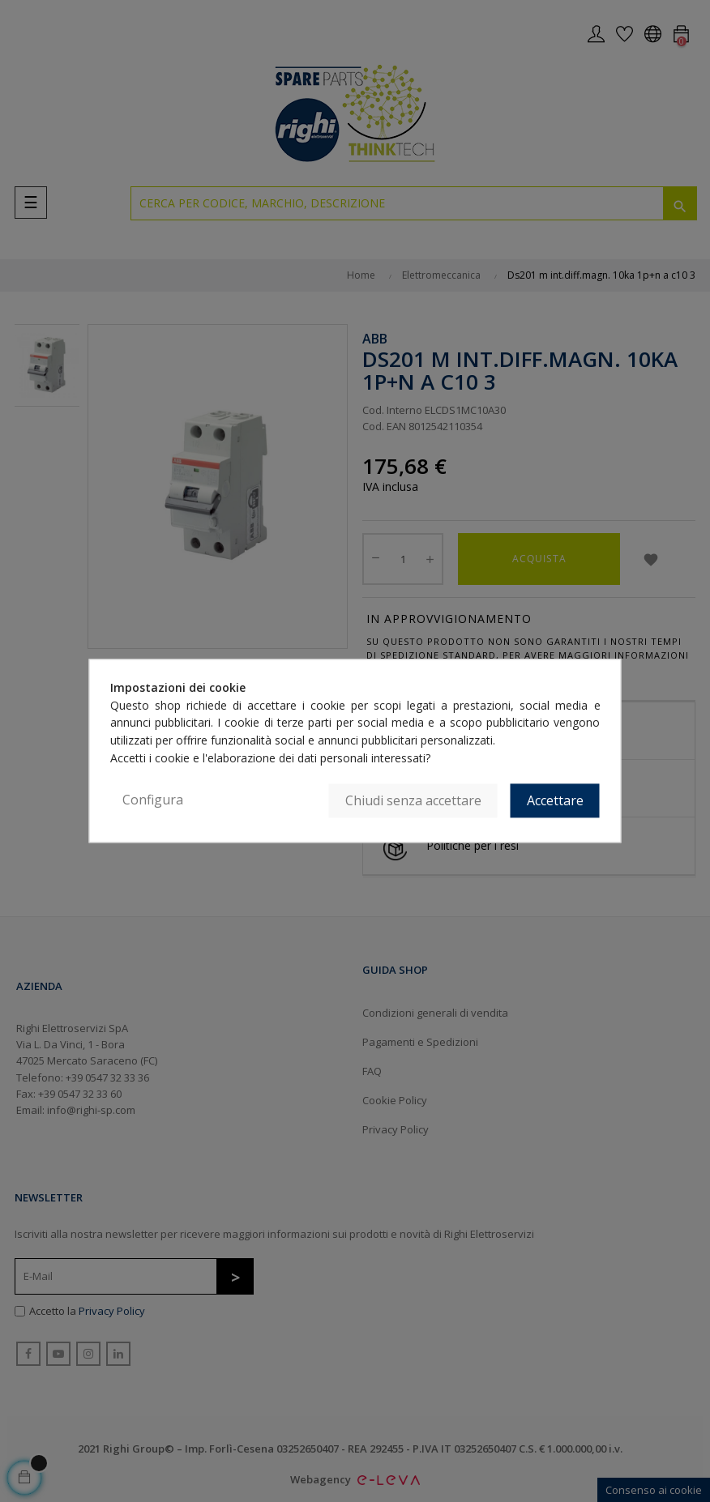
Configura (152, 800)
